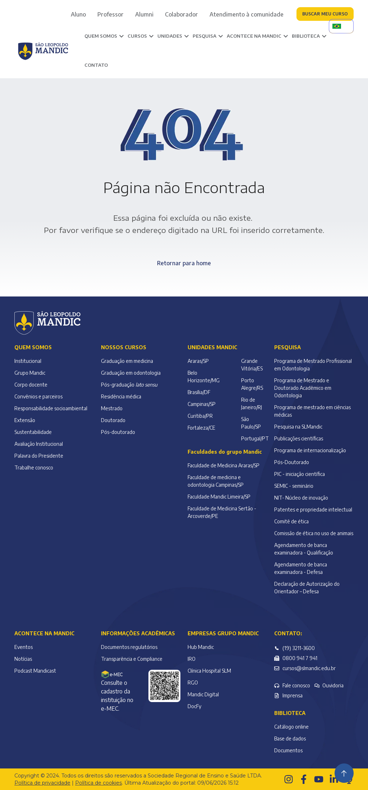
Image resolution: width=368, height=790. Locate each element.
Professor (110, 14)
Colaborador (181, 14)
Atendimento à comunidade (247, 14)
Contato (96, 65)
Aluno (78, 14)
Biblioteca (289, 713)
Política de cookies (98, 783)
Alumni (144, 14)
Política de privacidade (42, 783)
